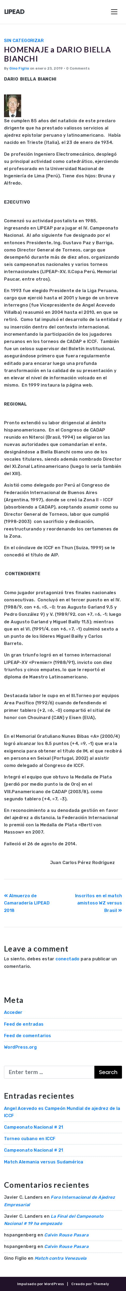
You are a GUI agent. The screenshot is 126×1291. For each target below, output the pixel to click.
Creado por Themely (90, 1284)
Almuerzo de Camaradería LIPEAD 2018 (27, 903)
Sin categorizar (24, 40)
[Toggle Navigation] (114, 11)
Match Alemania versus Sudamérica (43, 1161)
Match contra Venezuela (61, 1258)
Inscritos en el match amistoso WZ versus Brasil (98, 903)
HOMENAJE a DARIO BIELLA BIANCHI (57, 54)
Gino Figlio (19, 68)
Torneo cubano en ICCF (29, 1138)
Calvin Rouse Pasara (66, 1234)
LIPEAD (14, 11)
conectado (67, 958)
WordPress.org (20, 1047)
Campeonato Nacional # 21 (33, 1127)
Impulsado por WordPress (40, 1284)
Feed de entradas (23, 1024)
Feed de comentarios (27, 1035)
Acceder (13, 1012)
